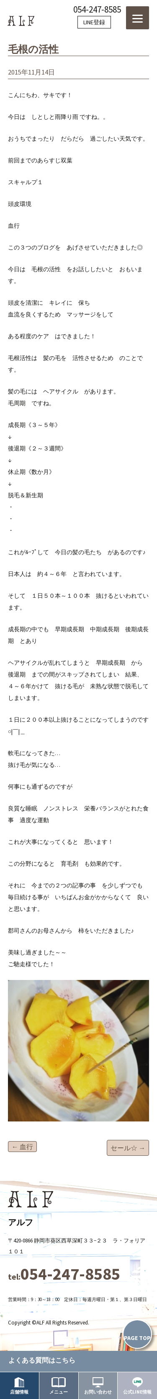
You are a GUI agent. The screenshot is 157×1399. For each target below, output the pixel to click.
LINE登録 (94, 22)
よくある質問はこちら (41, 1360)
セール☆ (128, 1148)
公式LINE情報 (137, 1386)
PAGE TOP (137, 1338)
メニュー (58, 1386)
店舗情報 (19, 1386)
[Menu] (137, 17)
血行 (22, 1146)
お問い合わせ (98, 1386)
